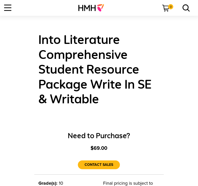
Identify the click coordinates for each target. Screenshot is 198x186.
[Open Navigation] (7, 7)
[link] (93, 7)
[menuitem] (93, 8)
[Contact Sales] (99, 164)
